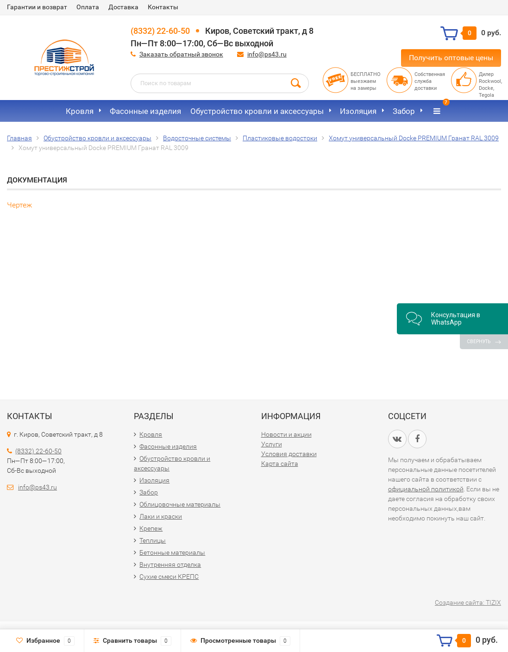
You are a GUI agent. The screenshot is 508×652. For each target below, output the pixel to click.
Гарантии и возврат (37, 7)
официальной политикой (426, 489)
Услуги (271, 444)
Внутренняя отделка (170, 564)
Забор (404, 111)
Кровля (80, 111)
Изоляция (358, 111)
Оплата (87, 7)
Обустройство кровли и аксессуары (257, 111)
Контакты (163, 7)
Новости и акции (286, 434)
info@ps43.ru (267, 54)
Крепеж (151, 528)
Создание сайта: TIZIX (468, 602)
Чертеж (19, 205)
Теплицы (152, 540)
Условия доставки (289, 454)
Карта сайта (279, 463)
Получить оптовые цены (451, 57)
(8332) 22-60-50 (160, 31)
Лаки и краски (160, 516)
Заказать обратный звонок (181, 54)
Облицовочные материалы (179, 504)
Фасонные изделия (145, 111)
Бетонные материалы (172, 552)
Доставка (123, 7)
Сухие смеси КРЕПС (169, 576)
